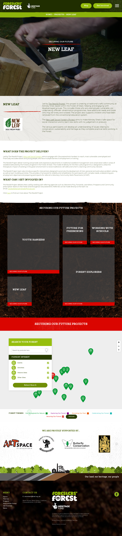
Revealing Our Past (79, 413)
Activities (21, 368)
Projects (59, 14)
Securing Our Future (53, 416)
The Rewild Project (56, 104)
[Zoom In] (119, 342)
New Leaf (71, 14)
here (9, 193)
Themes (6, 499)
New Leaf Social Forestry (32, 156)
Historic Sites (22, 373)
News (5, 508)
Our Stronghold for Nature (35, 413)
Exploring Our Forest (58, 413)
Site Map (75, 520)
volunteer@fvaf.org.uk (32, 496)
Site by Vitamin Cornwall (59, 524)
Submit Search (30, 385)
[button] (5, 444)
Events (20, 363)
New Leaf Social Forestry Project (60, 120)
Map (86, 6)
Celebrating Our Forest (100, 413)
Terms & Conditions (66, 520)
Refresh (71, 416)
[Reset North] (119, 350)
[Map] (61, 376)
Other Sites (22, 377)
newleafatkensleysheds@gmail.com (21, 189)
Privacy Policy (56, 520)
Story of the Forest (10, 503)
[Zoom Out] (119, 346)
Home (49, 14)
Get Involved (103, 6)
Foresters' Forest (12, 5)
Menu (117, 5)
